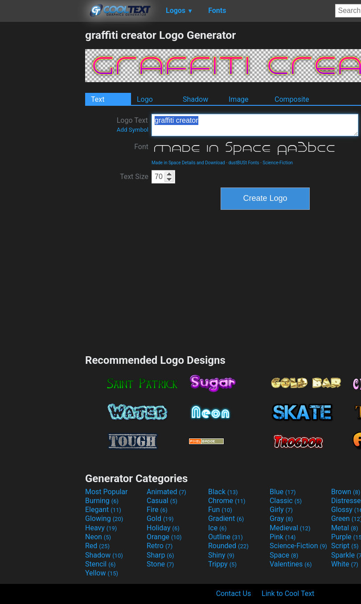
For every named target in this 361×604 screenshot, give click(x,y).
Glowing (104, 518)
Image (239, 99)
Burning (102, 500)
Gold (160, 518)
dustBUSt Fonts (243, 162)
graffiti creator (255, 125)
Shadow (195, 99)
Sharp (160, 555)
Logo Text (132, 124)
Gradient (226, 518)
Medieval (290, 528)
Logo (145, 99)
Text (97, 99)
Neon (98, 537)
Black (223, 491)
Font (141, 146)
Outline (225, 537)
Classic (286, 500)
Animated (166, 491)
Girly (281, 509)
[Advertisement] (42, 162)
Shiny (221, 555)
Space (284, 555)
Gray (281, 518)
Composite (292, 99)
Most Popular (106, 491)
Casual (162, 500)
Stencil (100, 564)
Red (97, 546)
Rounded (228, 546)
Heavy (101, 528)
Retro (159, 546)
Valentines (291, 564)
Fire (157, 509)
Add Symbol (132, 129)
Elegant (103, 509)
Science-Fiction (278, 162)
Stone (160, 564)
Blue (283, 491)
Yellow (101, 573)
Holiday (163, 528)
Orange (164, 537)
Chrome (227, 500)
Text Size (134, 176)
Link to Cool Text (288, 593)
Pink (283, 537)
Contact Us (233, 593)
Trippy (222, 564)
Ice (217, 528)
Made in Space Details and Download (188, 162)
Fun (220, 509)
